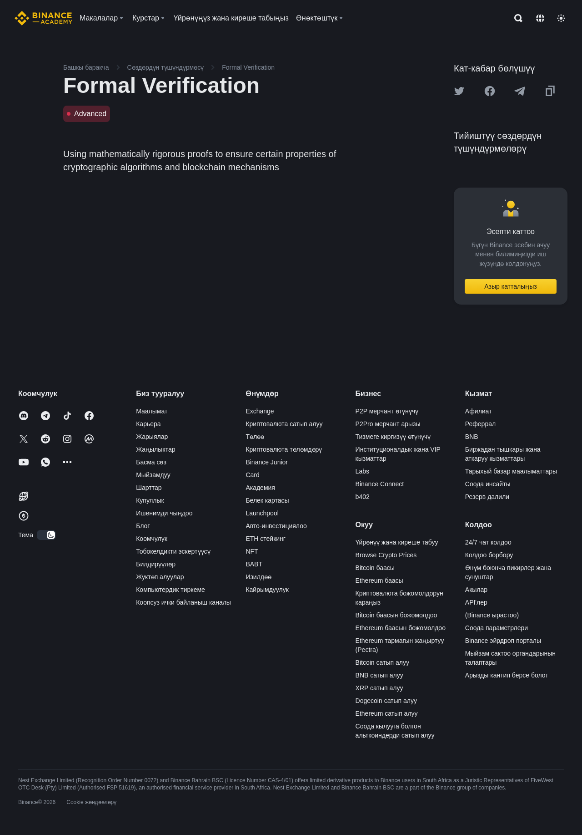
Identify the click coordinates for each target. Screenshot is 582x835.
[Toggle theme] (561, 18)
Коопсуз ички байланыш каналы (183, 602)
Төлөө (255, 436)
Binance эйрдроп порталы (503, 640)
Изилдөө (258, 576)
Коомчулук (151, 538)
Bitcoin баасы (375, 567)
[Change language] (540, 18)
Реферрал (480, 424)
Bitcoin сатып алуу (382, 662)
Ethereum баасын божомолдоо (401, 627)
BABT (254, 564)
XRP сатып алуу (379, 688)
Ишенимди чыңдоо (164, 513)
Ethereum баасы (379, 580)
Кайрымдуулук (267, 589)
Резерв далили (487, 496)
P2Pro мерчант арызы (388, 424)
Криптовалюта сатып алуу (284, 424)
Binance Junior (267, 462)
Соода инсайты (488, 484)
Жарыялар (152, 436)
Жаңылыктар (155, 449)
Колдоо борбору (489, 555)
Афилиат (478, 411)
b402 (363, 496)
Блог (143, 526)
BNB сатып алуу (379, 675)
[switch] (46, 535)
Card (252, 475)
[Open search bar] (515, 18)
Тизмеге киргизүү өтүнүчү (393, 436)
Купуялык (150, 500)
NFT (252, 551)
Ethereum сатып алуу (387, 713)
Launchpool (262, 513)
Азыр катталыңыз (510, 286)
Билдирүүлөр (156, 564)
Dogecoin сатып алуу (386, 700)
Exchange (260, 411)
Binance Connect (380, 484)
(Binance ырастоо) (492, 615)
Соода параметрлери (496, 627)
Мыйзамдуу (153, 475)
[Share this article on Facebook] (489, 91)
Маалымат (151, 411)
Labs (362, 471)
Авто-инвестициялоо (276, 526)
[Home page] (43, 18)
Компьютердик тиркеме (170, 589)
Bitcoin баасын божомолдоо (396, 615)
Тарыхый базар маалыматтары (511, 471)
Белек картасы (267, 500)
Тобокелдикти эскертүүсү (173, 551)
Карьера (148, 424)
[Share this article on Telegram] (519, 91)
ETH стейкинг (266, 538)
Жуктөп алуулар (160, 576)
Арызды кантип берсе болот (506, 675)
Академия (260, 487)
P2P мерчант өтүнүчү (387, 411)
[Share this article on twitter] (459, 91)
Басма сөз (151, 462)
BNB (471, 436)
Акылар (476, 589)
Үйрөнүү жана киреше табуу (397, 542)
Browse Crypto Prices (386, 555)
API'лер (476, 602)
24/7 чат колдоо (488, 542)
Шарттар (148, 487)
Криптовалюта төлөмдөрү (284, 449)
